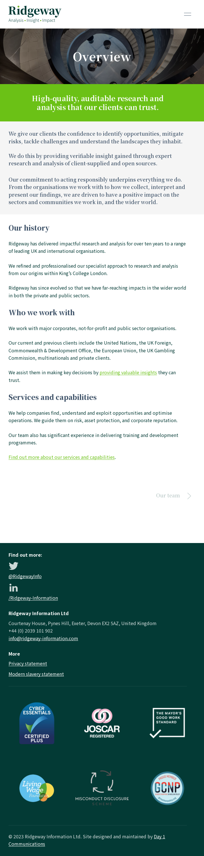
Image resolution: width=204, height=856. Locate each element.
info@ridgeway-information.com (43, 638)
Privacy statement (28, 663)
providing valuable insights (128, 372)
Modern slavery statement (36, 673)
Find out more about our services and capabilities (62, 457)
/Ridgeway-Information (33, 597)
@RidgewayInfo (25, 576)
